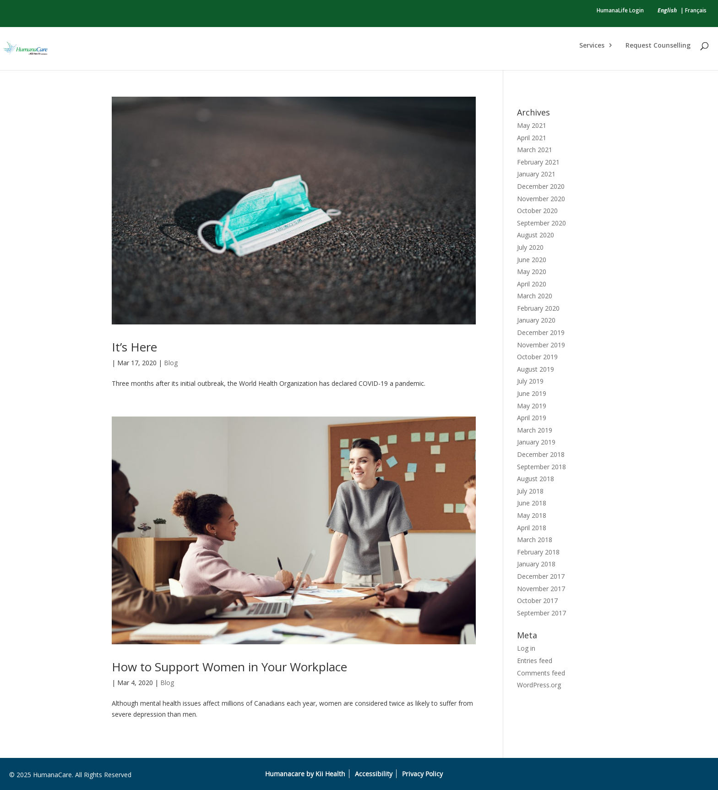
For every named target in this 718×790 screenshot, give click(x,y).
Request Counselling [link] (658, 45)
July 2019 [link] (530, 381)
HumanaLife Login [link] (620, 10)
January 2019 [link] (536, 442)
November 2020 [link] (541, 198)
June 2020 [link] (531, 259)
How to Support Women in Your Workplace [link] (229, 666)
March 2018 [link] (534, 539)
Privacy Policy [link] (422, 773)
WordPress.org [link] (539, 684)
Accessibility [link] (373, 773)
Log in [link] (526, 648)
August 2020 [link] (535, 234)
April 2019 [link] (531, 417)
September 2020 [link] (541, 223)
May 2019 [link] (531, 405)
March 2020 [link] (534, 295)
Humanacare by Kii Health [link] (305, 773)
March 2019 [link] (534, 430)
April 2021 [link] (531, 137)
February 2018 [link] (538, 552)
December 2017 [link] (541, 576)
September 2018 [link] (541, 466)
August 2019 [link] (535, 369)
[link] (667, 10)
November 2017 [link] (541, 588)
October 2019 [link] (537, 356)
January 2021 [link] (536, 174)
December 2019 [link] (541, 332)
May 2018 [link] (531, 515)
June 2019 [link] (531, 393)
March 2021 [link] (534, 149)
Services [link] (591, 45)
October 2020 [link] (537, 210)
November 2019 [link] (541, 344)
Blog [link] (171, 362)
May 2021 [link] (531, 125)
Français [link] (696, 10)
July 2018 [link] (530, 491)
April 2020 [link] (531, 284)
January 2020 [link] (536, 320)
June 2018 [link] (531, 503)
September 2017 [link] (541, 613)
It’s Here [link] (134, 347)
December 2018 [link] (541, 454)
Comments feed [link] (541, 673)
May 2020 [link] (531, 271)
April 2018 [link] (531, 527)
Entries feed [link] (534, 660)
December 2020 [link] (541, 186)
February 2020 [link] (538, 308)
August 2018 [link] (535, 478)
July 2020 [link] (530, 247)
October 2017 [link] (537, 600)
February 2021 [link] (538, 162)
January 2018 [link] (536, 564)
